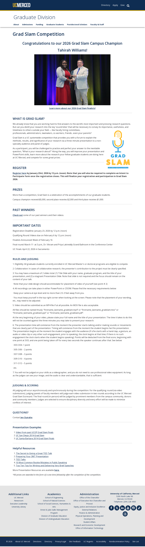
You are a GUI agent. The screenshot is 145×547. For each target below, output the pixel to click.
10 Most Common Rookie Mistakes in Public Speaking (41, 463)
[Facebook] (111, 509)
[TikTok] (139, 508)
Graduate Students (55, 25)
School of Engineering (54, 498)
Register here (19, 173)
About (16, 25)
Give (122, 5)
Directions (37, 542)
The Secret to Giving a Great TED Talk (34, 454)
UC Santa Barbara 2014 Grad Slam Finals (35, 439)
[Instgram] (133, 509)
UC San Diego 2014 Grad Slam (30, 436)
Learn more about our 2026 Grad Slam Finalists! (72, 109)
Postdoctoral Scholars (77, 25)
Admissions (27, 25)
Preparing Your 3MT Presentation (32, 457)
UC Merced (18, 498)
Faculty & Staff (97, 25)
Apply (115, 5)
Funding (39, 25)
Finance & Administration (89, 513)
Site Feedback (74, 542)
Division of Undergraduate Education (54, 519)
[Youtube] (128, 509)
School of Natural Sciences (54, 501)
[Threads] (125, 514)
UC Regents (88, 542)
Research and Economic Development (89, 525)
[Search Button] (128, 5)
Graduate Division (36, 18)
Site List (135, 542)
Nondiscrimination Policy (119, 542)
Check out (18, 215)
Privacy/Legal (60, 542)
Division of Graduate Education (54, 516)
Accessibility (101, 542)
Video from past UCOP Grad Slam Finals (34, 433)
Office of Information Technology (89, 529)
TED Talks (21, 460)
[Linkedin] (122, 509)
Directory (105, 5)
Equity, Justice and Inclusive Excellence (89, 507)
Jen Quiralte (26, 418)
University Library (19, 507)
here (56, 470)
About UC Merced (22, 542)
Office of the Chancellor (89, 498)
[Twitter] (116, 508)
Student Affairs (89, 522)
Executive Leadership (18, 504)
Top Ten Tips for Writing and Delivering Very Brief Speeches (45, 466)
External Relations (89, 510)
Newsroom (18, 501)
